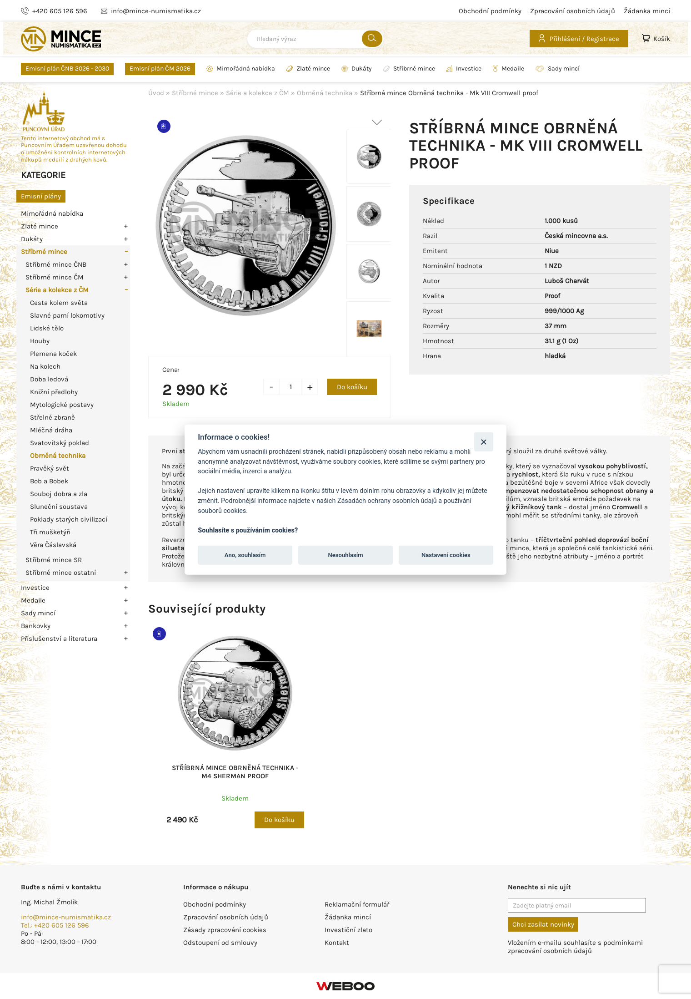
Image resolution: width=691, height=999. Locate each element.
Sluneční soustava (59, 506)
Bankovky (35, 626)
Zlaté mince (308, 68)
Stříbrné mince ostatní (60, 572)
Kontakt (337, 942)
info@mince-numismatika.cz (66, 917)
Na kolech (45, 366)
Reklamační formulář (357, 904)
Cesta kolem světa (59, 303)
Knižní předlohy (54, 392)
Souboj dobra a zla (58, 494)
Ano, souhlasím (245, 555)
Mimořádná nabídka (240, 68)
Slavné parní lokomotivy (67, 315)
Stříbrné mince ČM (54, 277)
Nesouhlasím (345, 555)
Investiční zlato (348, 930)
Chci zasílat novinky (543, 924)
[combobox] (315, 39)
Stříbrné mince (409, 68)
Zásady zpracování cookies (224, 930)
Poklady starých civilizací (68, 519)
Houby (40, 341)
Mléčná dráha (51, 430)
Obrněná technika (57, 455)
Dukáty (356, 68)
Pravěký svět (49, 468)
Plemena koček (53, 354)
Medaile (508, 68)
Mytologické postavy (62, 405)
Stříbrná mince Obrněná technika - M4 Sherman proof (235, 772)
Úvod (156, 93)
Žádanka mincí (647, 11)
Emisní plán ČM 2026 (160, 68)
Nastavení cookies (446, 555)
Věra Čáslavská (53, 545)
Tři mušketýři (50, 532)
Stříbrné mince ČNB (55, 264)
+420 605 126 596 (59, 11)
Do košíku (352, 387)
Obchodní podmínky (490, 11)
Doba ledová (49, 379)
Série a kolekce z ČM (57, 290)
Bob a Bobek (49, 481)
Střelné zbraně (52, 417)
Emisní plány (41, 196)
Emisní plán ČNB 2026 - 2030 (67, 68)
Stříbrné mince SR (53, 560)
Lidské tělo (47, 328)
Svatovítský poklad (59, 443)
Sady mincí (558, 68)
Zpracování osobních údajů (572, 11)
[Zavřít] (483, 441)
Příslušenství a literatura (59, 638)
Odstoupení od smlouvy (220, 942)
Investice (463, 68)
